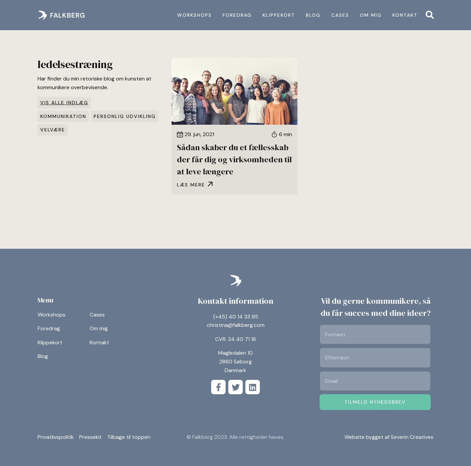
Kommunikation (63, 116)
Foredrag (237, 15)
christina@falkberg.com (236, 325)
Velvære (52, 130)
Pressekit (90, 437)
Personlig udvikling (125, 116)
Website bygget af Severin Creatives (388, 437)
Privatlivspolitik (56, 437)
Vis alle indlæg (64, 103)
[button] (430, 15)
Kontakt (405, 15)
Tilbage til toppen (128, 437)
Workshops (194, 15)
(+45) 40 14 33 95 (235, 316)
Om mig (371, 15)
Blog (313, 15)
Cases (340, 15)
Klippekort (279, 15)
